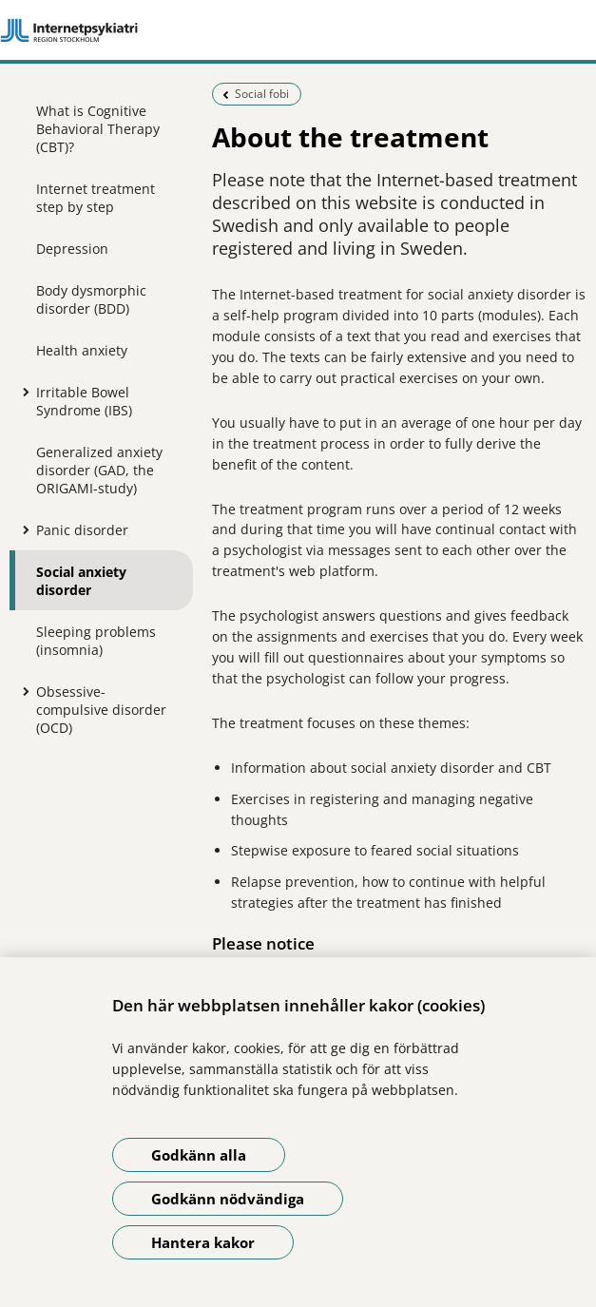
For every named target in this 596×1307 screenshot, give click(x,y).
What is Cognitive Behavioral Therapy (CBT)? (98, 129)
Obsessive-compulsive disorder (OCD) (101, 709)
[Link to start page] (298, 30)
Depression (72, 249)
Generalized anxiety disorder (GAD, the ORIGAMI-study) (99, 470)
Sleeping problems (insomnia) (96, 641)
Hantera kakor (203, 1242)
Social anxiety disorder (81, 581)
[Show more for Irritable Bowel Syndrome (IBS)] (22, 392)
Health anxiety (81, 350)
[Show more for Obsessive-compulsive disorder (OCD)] (22, 691)
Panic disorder (82, 530)
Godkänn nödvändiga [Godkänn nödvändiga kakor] (227, 1198)
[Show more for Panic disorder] (22, 529)
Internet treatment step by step (95, 198)
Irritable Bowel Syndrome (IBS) (84, 401)
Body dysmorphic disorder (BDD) (91, 299)
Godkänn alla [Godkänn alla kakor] (198, 1154)
